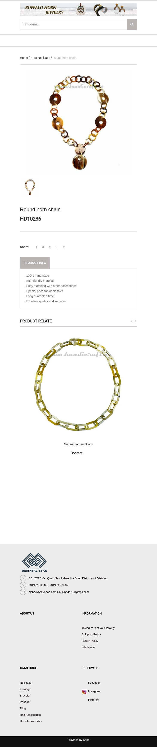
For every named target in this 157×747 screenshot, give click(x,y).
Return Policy (90, 640)
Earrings (25, 689)
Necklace (25, 682)
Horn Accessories (31, 721)
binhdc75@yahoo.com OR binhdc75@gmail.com (59, 592)
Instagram (94, 691)
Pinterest (93, 699)
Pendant (25, 702)
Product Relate (36, 321)
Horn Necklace (40, 57)
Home (24, 57)
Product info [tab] (34, 262)
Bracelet (25, 695)
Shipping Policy (91, 634)
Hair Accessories (30, 714)
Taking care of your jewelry (98, 628)
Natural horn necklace (78, 444)
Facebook (94, 682)
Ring (23, 708)
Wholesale (88, 647)
